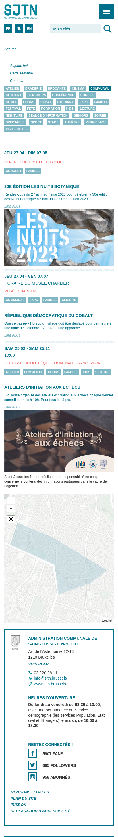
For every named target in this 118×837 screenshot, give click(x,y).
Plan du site (23, 798)
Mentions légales (30, 792)
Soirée (100, 115)
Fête (31, 109)
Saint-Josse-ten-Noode (29, 11)
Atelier (12, 88)
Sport (36, 122)
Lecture (87, 109)
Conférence (63, 95)
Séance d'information (47, 115)
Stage (53, 122)
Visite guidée (17, 129)
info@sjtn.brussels (50, 678)
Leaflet (107, 620)
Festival (13, 109)
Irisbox (18, 805)
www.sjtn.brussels (50, 684)
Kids (70, 109)
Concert (13, 95)
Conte (11, 102)
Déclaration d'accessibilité (41, 811)
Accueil (10, 49)
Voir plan (38, 664)
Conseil (87, 95)
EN (29, 29)
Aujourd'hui (19, 66)
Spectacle (15, 122)
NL (18, 29)
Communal (99, 88)
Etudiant (65, 102)
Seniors (81, 115)
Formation (50, 109)
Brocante (57, 88)
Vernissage (96, 122)
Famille (101, 102)
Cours (28, 102)
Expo (84, 102)
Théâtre (72, 122)
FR (8, 29)
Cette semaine (21, 73)
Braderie (33, 88)
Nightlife (14, 115)
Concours (37, 95)
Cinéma (78, 88)
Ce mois (16, 81)
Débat (45, 102)
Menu (104, 8)
